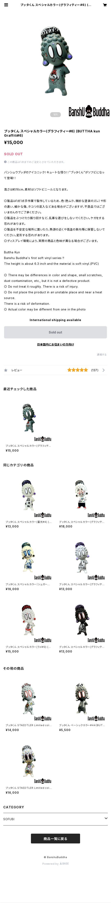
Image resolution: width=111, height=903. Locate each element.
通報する (102, 354)
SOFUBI (9, 819)
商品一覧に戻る (55, 839)
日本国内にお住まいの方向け (55, 344)
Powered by (55, 863)
